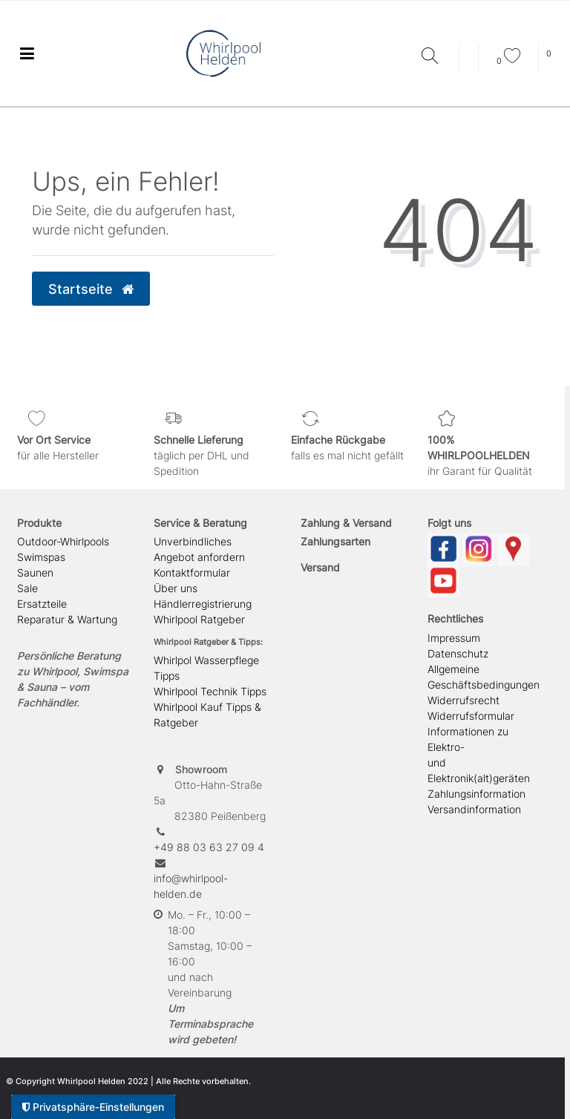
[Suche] (436, 56)
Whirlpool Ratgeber (199, 619)
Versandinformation (474, 809)
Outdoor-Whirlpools (63, 541)
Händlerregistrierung (203, 603)
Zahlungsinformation (476, 793)
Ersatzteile (42, 603)
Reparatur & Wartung (67, 619)
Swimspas (41, 557)
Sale (27, 588)
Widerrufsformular (471, 715)
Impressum (454, 637)
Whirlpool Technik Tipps (210, 691)
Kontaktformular (192, 572)
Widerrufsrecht (463, 700)
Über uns (175, 588)
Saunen (35, 572)
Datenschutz (458, 653)
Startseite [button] (91, 289)
